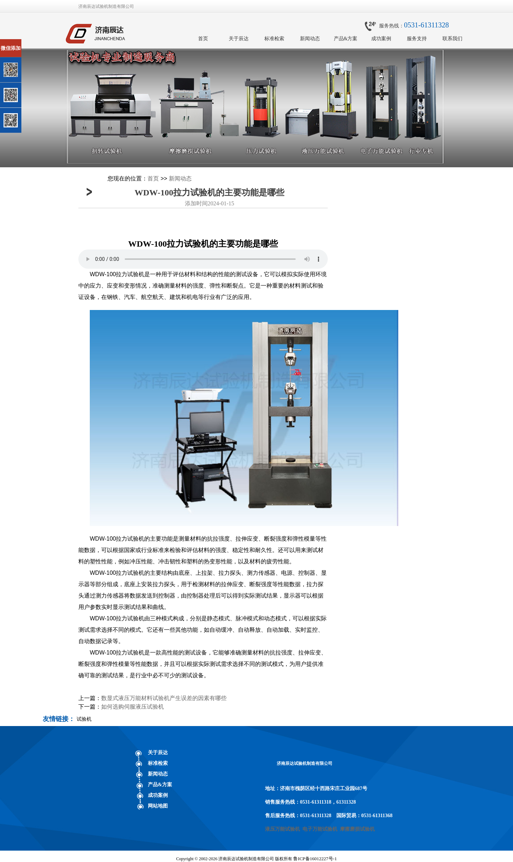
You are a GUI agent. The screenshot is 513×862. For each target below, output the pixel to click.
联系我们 (452, 38)
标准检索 (274, 38)
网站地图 (158, 806)
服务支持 (417, 38)
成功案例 (381, 38)
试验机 (84, 719)
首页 (203, 38)
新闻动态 (310, 38)
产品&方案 (346, 38)
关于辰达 (239, 38)
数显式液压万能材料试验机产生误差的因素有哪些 (164, 698)
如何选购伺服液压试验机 (132, 707)
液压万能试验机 (282, 829)
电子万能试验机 (319, 829)
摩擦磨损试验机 (357, 829)
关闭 (36, 42)
